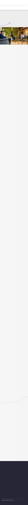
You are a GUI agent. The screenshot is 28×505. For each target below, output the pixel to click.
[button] (24, 2)
